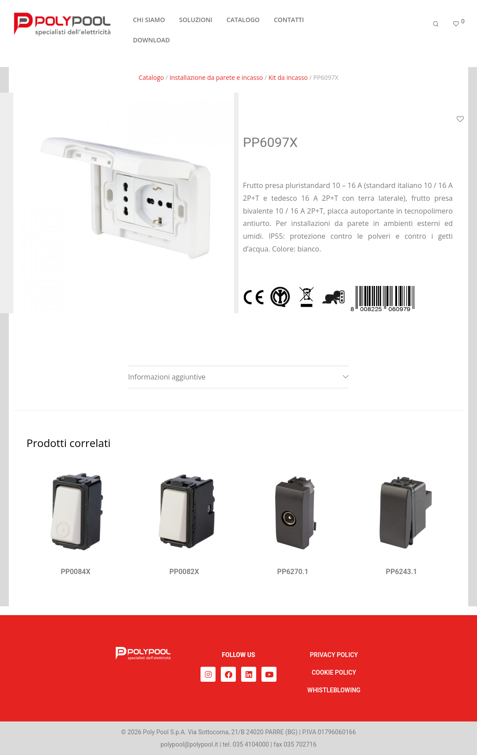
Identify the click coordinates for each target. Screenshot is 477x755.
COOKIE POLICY (334, 672)
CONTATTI (289, 23)
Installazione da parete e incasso (216, 77)
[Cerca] (436, 27)
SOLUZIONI (195, 23)
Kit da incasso (288, 77)
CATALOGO (243, 23)
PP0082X (184, 571)
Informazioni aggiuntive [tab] (166, 377)
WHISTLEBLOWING (333, 690)
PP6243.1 (401, 571)
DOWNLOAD (151, 44)
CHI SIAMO (149, 23)
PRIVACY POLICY (334, 654)
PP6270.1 (293, 571)
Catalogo (151, 77)
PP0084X (75, 571)
